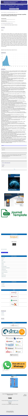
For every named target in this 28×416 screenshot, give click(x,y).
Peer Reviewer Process (4, 270)
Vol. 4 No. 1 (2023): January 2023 (10, 12)
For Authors (2, 284)
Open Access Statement (4, 272)
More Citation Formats (5, 157)
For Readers (3, 283)
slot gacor (10, 405)
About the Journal (20, 5)
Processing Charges (3, 266)
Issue (15, 5)
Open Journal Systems (4, 249)
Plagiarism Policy (3, 276)
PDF (3, 145)
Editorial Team (10, 5)
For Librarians (3, 286)
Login (26, 0)
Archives (4, 12)
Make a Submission (4, 252)
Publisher (2, 263)
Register (23, 0)
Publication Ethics (3, 269)
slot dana (10, 408)
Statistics (2, 273)
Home (5, 5)
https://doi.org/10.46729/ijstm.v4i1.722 (8, 23)
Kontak (2, 260)
